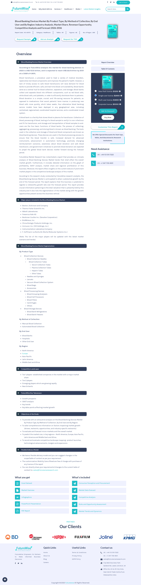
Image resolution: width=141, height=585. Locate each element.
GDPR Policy (76, 559)
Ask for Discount (107, 111)
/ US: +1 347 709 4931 (56, 2)
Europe (25, 353)
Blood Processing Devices (34, 291)
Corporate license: (109, 104)
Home (34, 9)
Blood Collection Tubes (38, 262)
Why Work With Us (45, 9)
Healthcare (68, 9)
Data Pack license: (109, 91)
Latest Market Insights (92, 9)
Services (57, 9)
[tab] (108, 62)
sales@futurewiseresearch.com (22, 2)
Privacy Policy (77, 556)
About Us (46, 556)
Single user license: (110, 96)
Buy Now (107, 117)
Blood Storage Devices (33, 309)
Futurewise (69, 583)
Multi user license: (109, 100)
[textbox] (118, 9)
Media (78, 9)
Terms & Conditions (79, 552)
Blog (45, 559)
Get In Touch (123, 2)
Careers (46, 562)
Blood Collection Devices (33, 256)
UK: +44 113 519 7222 (43, 2)
